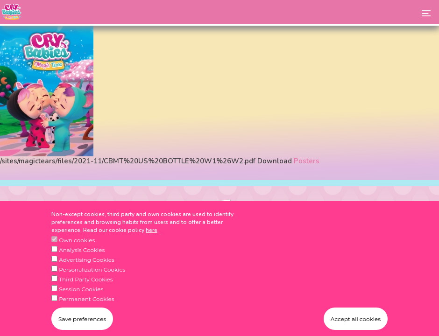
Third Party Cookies (86, 289)
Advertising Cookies (86, 269)
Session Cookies (81, 298)
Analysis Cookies (82, 259)
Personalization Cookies (92, 279)
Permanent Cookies (86, 308)
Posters (306, 161)
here (151, 240)
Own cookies (77, 249)
